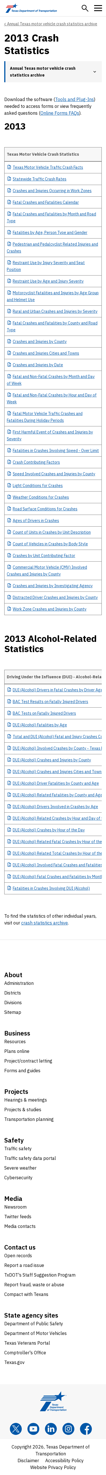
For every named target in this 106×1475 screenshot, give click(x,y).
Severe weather (20, 1168)
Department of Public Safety (33, 1323)
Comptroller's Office (25, 1352)
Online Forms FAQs (59, 113)
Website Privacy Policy (53, 1467)
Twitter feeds (17, 1216)
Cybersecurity (18, 1177)
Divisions (13, 1002)
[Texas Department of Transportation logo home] (31, 8)
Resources (15, 1041)
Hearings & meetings (25, 1100)
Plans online (16, 1051)
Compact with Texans (26, 1294)
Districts (12, 993)
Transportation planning (29, 1119)
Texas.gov (14, 1362)
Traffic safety (18, 1148)
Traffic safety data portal (30, 1158)
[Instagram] (68, 1429)
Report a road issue (24, 1265)
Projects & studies (22, 1109)
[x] (16, 1429)
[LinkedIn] (51, 1429)
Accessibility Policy (64, 1460)
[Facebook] (86, 1429)
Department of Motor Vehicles (35, 1333)
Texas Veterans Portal (27, 1343)
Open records (18, 1255)
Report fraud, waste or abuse (34, 1284)
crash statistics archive (44, 923)
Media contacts (20, 1226)
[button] (85, 8)
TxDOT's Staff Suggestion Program (39, 1275)
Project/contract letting (28, 1061)
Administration (19, 983)
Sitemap (12, 1012)
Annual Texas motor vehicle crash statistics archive (52, 23)
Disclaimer (28, 1460)
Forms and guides (22, 1070)
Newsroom (15, 1207)
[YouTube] (33, 1429)
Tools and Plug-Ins (74, 99)
